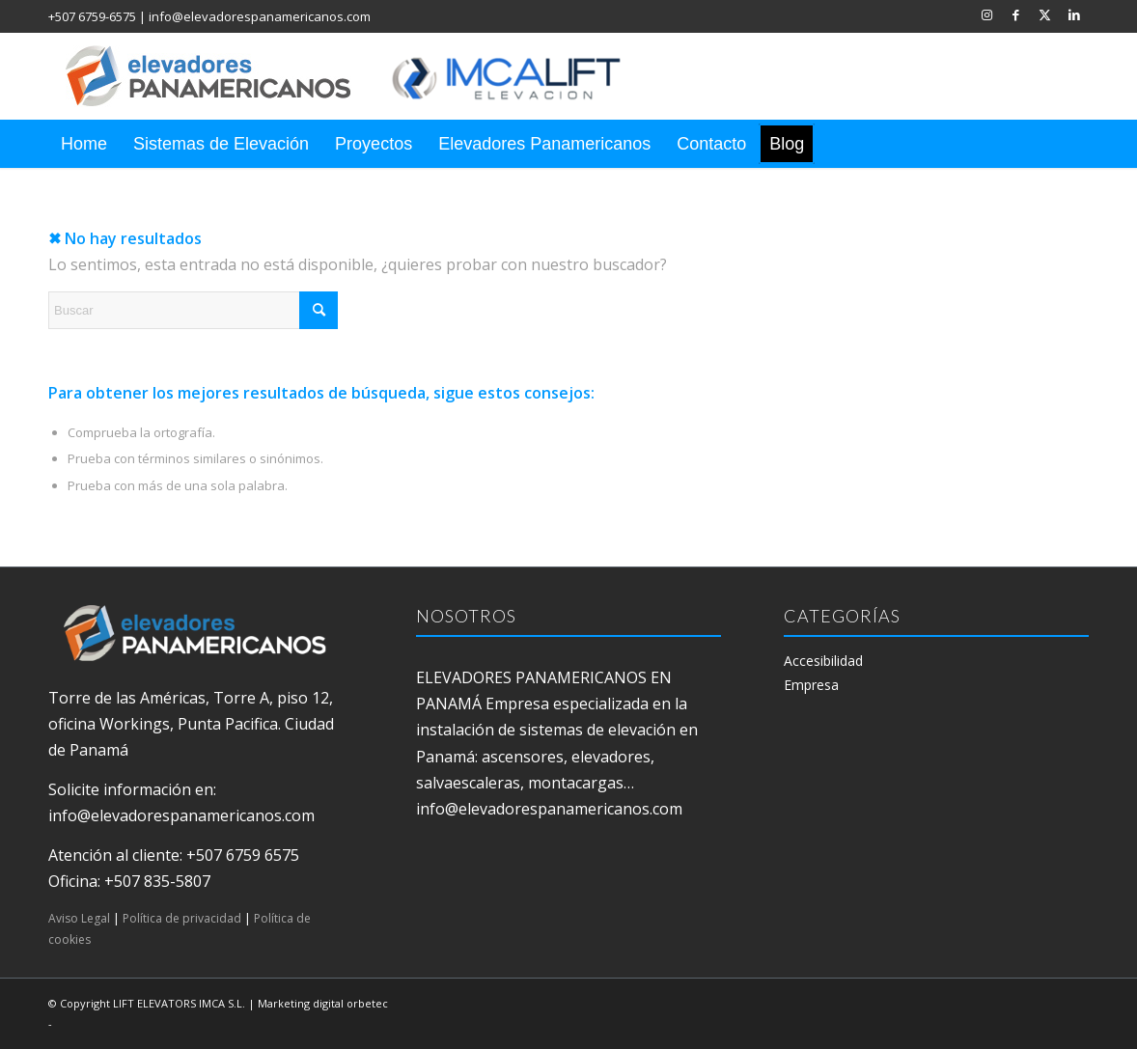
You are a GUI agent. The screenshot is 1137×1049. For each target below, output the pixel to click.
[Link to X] (1045, 14)
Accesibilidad (823, 660)
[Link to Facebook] (1016, 14)
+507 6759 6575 (242, 855)
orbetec (367, 1003)
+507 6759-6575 (92, 16)
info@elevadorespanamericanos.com (260, 16)
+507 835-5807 (157, 881)
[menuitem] (84, 144)
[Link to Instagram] (987, 14)
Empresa (811, 685)
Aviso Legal (79, 918)
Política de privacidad (182, 918)
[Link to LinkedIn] (1074, 14)
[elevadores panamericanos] (362, 76)
